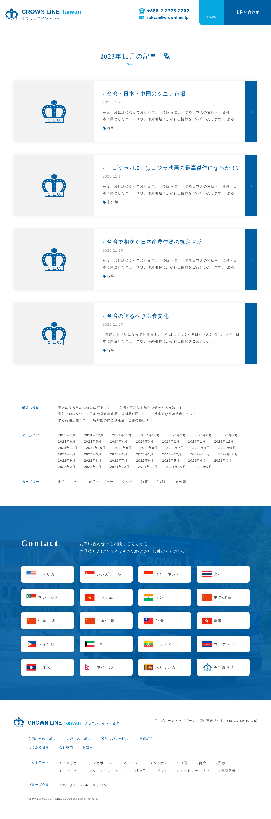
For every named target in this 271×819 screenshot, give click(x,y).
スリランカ (165, 667)
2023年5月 (227, 447)
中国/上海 (47, 621)
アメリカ (46, 574)
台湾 (159, 621)
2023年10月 (96, 447)
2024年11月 (122, 435)
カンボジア (224, 644)
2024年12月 (94, 435)
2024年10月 (150, 435)
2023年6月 (201, 447)
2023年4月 (67, 454)
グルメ (127, 481)
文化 (76, 481)
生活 (61, 481)
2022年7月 (119, 460)
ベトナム (105, 597)
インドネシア (167, 574)
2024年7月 (229, 435)
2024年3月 (145, 441)
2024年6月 (67, 441)
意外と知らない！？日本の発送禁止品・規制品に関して (102, 414)
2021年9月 (203, 467)
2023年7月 (175, 447)
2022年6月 (145, 460)
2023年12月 (224, 441)
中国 (183, 763)
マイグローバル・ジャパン (84, 785)
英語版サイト (226, 667)
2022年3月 (223, 460)
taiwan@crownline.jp (168, 17)
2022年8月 (93, 460)
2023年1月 (145, 454)
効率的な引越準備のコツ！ (175, 414)
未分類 (181, 481)
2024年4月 (119, 441)
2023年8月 (149, 447)
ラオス (44, 667)
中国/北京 (223, 597)
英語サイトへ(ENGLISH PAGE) (231, 720)
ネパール (105, 667)
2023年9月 (123, 447)
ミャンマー (165, 644)
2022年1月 (93, 467)
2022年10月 (228, 454)
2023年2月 (119, 454)
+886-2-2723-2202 (168, 10)
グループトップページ (178, 720)
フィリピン (48, 644)
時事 (144, 481)
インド (161, 597)
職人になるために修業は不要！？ (84, 407)
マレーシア (48, 597)
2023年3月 (93, 454)
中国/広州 (106, 621)
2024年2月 (171, 441)
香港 (218, 621)
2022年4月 (197, 460)
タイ (218, 574)
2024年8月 (203, 435)
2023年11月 (68, 447)
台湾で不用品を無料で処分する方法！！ (151, 407)
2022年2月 (67, 467)
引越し (162, 481)
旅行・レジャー (101, 481)
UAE (101, 644)
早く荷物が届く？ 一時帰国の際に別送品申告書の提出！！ (105, 420)
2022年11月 (200, 454)
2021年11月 (148, 467)
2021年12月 (120, 467)
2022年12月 (172, 454)
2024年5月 (93, 441)
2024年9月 (177, 435)
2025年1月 (67, 435)
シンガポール (109, 574)
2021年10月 (176, 467)
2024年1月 (197, 441)
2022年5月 (171, 460)
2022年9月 (67, 460)
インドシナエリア (194, 771)
